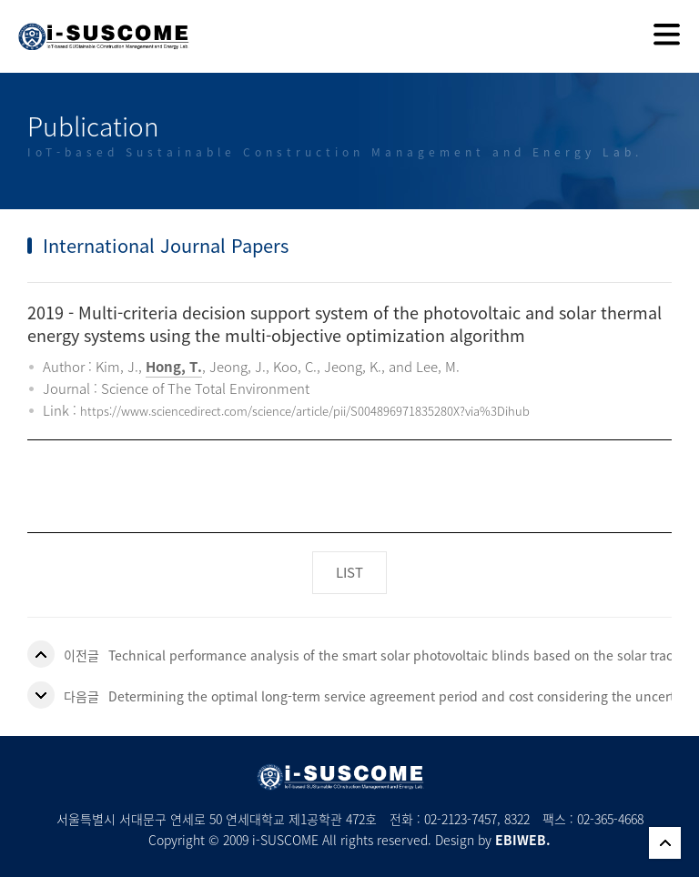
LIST (349, 572)
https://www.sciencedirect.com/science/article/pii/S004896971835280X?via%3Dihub (305, 410)
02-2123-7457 (460, 819)
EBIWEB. (523, 840)
